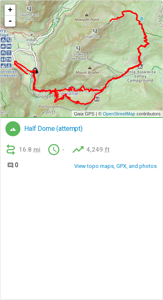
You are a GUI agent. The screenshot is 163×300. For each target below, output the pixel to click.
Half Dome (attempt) (53, 128)
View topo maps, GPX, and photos (115, 166)
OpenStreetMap (119, 113)
